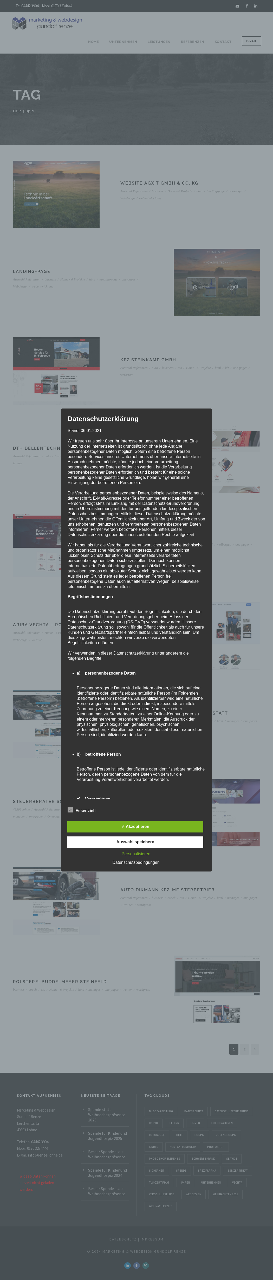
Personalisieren (136, 854)
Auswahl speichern (135, 842)
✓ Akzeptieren (135, 827)
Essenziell (81, 810)
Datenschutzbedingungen (135, 862)
